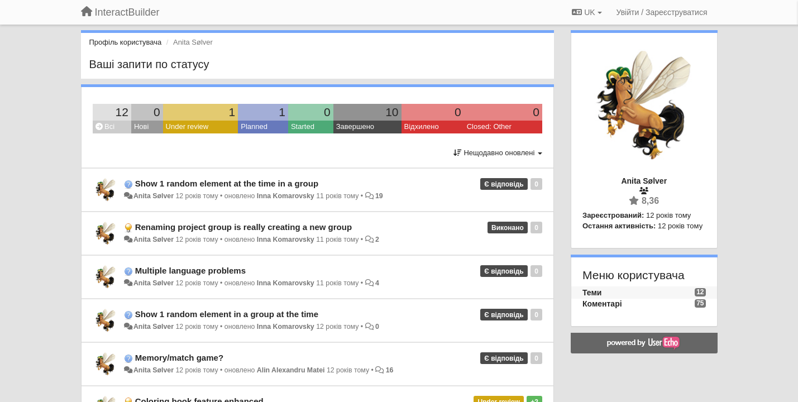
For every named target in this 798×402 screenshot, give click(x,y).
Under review (187, 126)
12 (122, 112)
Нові (141, 126)
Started (302, 126)
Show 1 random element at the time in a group (226, 183)
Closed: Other (489, 126)
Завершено (355, 126)
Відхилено (421, 126)
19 (379, 196)
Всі (105, 126)
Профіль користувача (125, 42)
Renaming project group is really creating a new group (243, 227)
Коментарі (602, 303)
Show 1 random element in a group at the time (226, 314)
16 (390, 370)
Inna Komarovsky (285, 196)
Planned (254, 126)
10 (391, 112)
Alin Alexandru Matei (291, 370)
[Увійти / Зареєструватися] (662, 12)
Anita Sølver (153, 196)
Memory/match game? (179, 357)
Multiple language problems (190, 270)
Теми (591, 292)
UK (586, 12)
